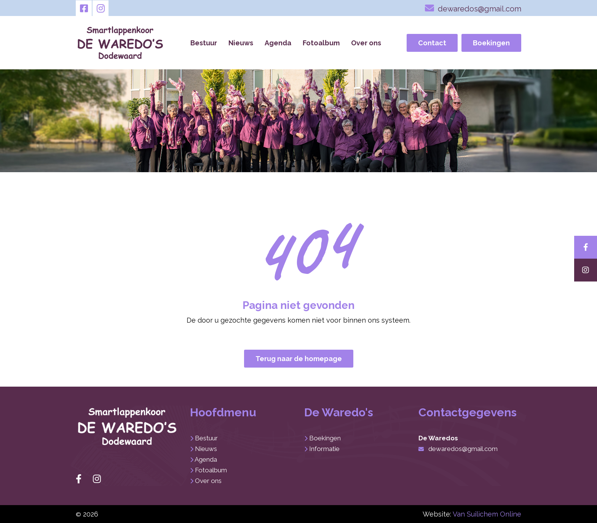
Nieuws (240, 43)
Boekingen (491, 43)
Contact (432, 43)
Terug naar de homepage (298, 359)
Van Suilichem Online (487, 514)
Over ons (366, 43)
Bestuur (203, 43)
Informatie (324, 449)
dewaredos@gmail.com (473, 8)
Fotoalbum (321, 43)
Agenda (278, 43)
